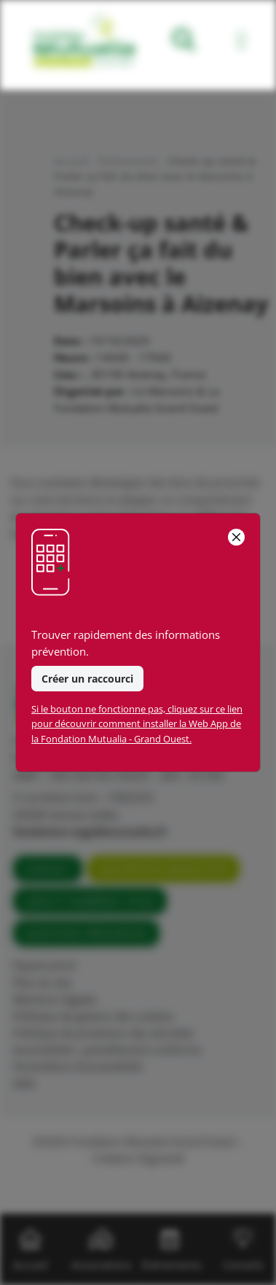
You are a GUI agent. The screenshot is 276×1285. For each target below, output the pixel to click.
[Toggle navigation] (241, 42)
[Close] (236, 537)
